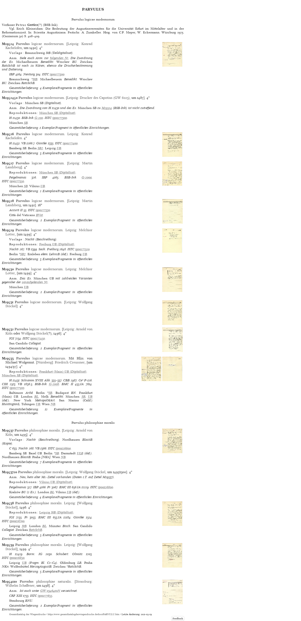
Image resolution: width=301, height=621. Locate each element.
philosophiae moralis (37, 430)
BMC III (65, 487)
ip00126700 (17, 521)
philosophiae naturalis (45, 581)
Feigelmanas (17, 177)
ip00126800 (105, 487)
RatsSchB (35, 530)
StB (35, 79)
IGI (11, 338)
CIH (5, 384)
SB (26, 123)
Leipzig (72, 44)
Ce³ (81, 380)
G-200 (39, 118)
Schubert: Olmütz (69, 554)
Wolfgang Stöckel (34, 333)
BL (36, 397)
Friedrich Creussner (69, 362)
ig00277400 (70, 143)
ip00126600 (63, 448)
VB (23, 143)
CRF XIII (15, 596)
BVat (39, 215)
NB (53, 404)
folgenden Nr (59, 58)
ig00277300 (57, 74)
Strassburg (83, 581)
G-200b (54, 384)
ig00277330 (43, 210)
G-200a (87, 177)
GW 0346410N (50, 591)
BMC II (67, 384)
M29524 (107, 108)
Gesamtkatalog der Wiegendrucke (27, 614)
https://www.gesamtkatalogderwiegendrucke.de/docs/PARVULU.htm (83, 614)
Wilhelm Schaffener (20, 585)
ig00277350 (17, 181)
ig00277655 (45, 596)
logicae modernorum (39, 44)
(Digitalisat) (57, 113)
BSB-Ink (28, 118)
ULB (80, 453)
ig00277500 (17, 388)
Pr (49, 487)
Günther (41, 143)
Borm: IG (34, 554)
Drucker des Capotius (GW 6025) (105, 98)
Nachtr (14, 249)
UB (59, 148)
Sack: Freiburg (49, 249)
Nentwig (29, 74)
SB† (40, 148)
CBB (66, 380)
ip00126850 (17, 558)
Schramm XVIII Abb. (36, 380)
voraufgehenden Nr (35, 282)
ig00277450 (37, 338)
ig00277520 (82, 249)
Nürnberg (44, 362)
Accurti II (16, 210)
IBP (12, 74)
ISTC (45, 74)
